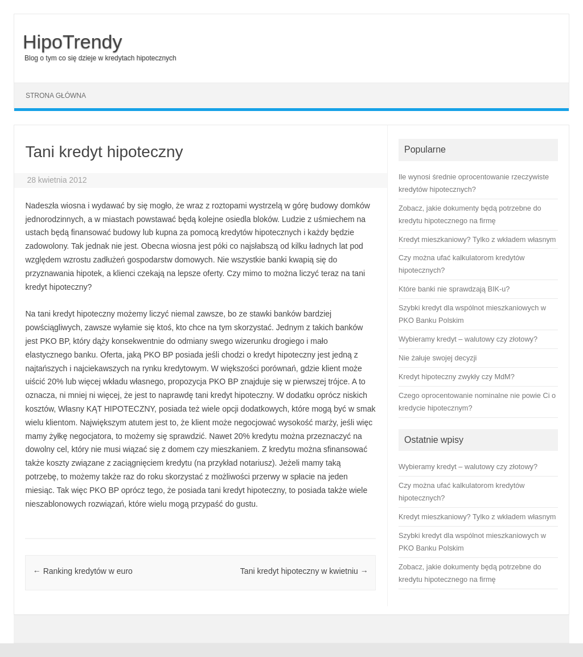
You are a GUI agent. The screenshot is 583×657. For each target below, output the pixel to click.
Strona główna (56, 96)
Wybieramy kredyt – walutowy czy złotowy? (468, 466)
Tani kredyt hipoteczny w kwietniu (304, 571)
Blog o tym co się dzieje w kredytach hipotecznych (100, 58)
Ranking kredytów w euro (83, 571)
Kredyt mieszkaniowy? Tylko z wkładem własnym (477, 516)
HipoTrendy (72, 41)
